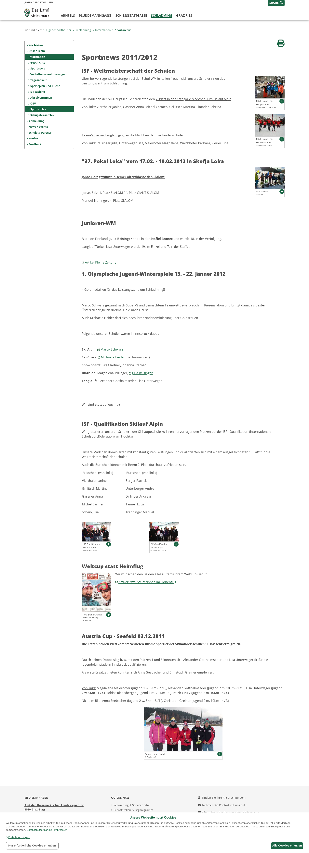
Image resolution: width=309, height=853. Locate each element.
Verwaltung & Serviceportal (132, 805)
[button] (18, 837)
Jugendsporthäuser (57, 30)
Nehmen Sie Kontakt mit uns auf (222, 805)
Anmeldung (36, 121)
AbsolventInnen (41, 97)
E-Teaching (37, 91)
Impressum (60, 829)
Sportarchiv (121, 30)
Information (101, 30)
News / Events (38, 127)
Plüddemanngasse (95, 15)
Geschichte (37, 62)
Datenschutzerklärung (39, 829)
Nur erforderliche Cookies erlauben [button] (32, 845)
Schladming (161, 15)
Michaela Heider (113, 357)
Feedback (35, 144)
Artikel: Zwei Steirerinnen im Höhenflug (147, 582)
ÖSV (33, 103)
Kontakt (34, 138)
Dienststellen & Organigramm (133, 810)
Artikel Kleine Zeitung (100, 262)
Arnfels (68, 15)
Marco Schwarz (112, 349)
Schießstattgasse (131, 15)
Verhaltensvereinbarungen (48, 74)
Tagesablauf (38, 80)
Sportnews (37, 68)
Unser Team (37, 51)
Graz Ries (184, 15)
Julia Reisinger (142, 373)
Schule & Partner (40, 132)
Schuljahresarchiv (42, 115)
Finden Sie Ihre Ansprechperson (222, 797)
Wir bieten (36, 45)
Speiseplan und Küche (45, 86)
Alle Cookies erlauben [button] (286, 845)
